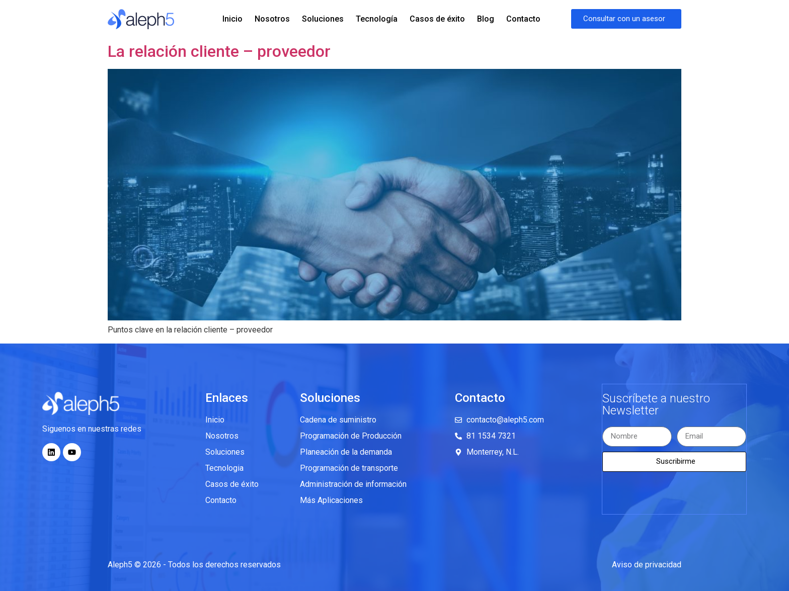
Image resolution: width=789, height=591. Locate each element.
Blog (485, 19)
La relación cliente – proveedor (219, 51)
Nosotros (272, 19)
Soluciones (323, 19)
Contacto (523, 19)
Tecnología (377, 19)
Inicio (232, 19)
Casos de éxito (437, 19)
